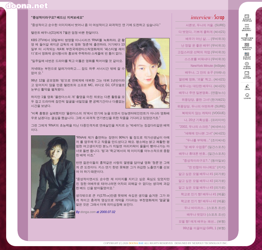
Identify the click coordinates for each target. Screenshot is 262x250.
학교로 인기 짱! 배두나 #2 (198, 201)
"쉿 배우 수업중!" (195, 147)
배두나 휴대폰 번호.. (193, 153)
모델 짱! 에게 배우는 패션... (197, 221)
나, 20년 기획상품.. (197, 120)
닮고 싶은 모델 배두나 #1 (196, 174)
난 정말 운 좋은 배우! (195, 45)
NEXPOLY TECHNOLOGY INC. (210, 243)
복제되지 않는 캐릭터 (196, 113)
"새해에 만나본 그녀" (198, 133)
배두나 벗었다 (196, 214)
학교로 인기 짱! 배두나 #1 (198, 194)
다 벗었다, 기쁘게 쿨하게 (196, 32)
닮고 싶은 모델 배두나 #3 (196, 187)
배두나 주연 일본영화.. (194, 93)
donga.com (87, 212)
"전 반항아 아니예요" (202, 167)
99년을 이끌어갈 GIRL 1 (199, 228)
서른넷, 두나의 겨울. (200, 25)
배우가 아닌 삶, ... (198, 39)
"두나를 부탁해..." (198, 140)
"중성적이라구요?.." (196, 160)
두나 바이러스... (195, 208)
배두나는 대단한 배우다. (196, 86)
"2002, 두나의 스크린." (194, 126)
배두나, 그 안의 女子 (199, 72)
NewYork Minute (202, 66)
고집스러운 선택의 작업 (194, 52)
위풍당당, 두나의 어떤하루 (195, 106)
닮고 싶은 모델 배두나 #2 (196, 181)
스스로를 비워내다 (197, 59)
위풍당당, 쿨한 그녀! (196, 99)
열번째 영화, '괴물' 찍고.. (196, 79)
